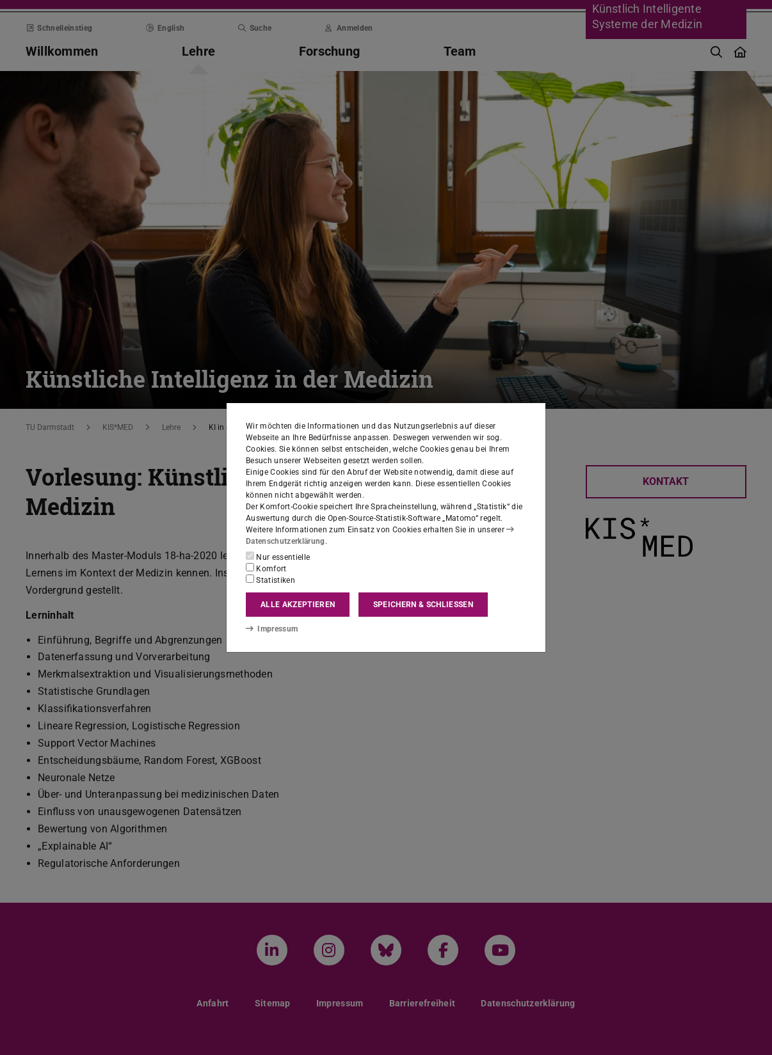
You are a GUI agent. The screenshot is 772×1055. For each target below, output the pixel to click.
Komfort (266, 568)
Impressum (272, 628)
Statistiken (270, 580)
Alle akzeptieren (298, 604)
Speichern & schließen (423, 604)
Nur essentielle (278, 556)
